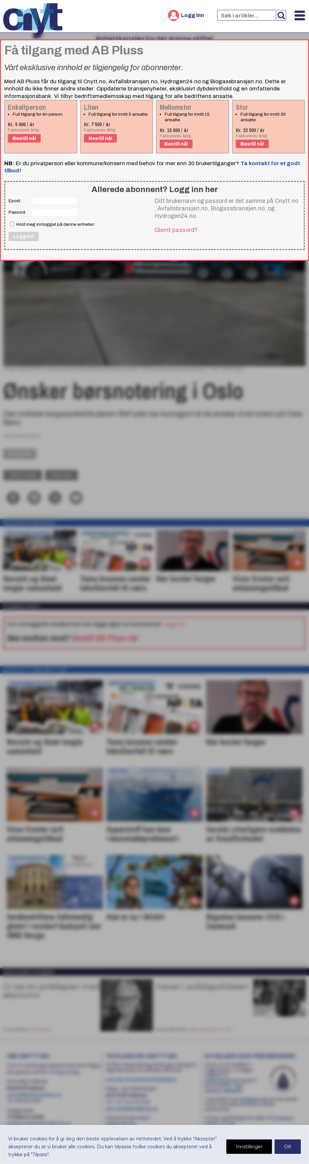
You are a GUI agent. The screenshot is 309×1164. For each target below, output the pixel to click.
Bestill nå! (24, 138)
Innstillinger (249, 1147)
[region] (154, 1144)
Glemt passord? (175, 230)
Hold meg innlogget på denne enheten (52, 224)
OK (287, 1147)
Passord (17, 212)
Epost (14, 200)
